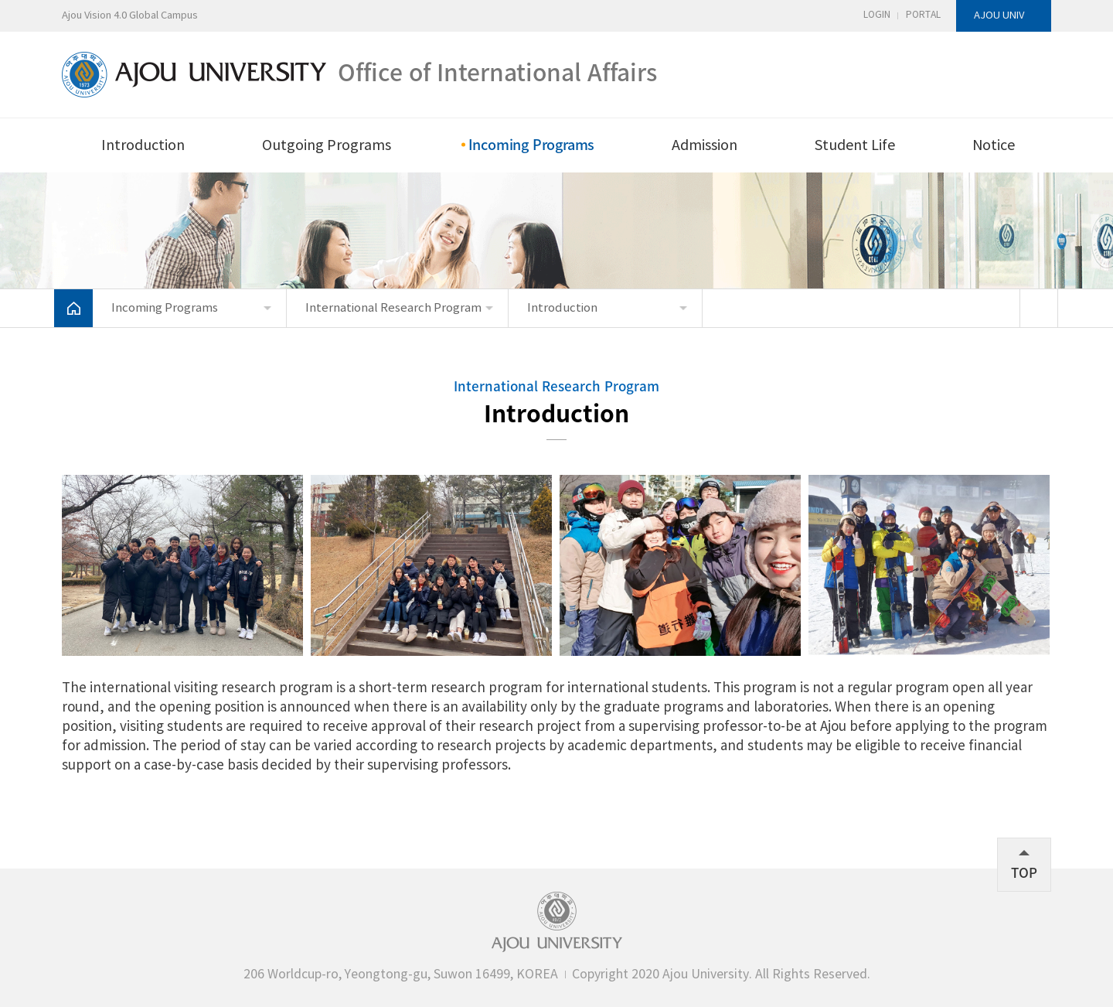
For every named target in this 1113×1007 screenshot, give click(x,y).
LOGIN (876, 15)
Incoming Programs (531, 144)
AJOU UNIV (999, 16)
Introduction (143, 146)
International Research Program (393, 308)
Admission (704, 146)
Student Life (855, 146)
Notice (993, 146)
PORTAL (923, 15)
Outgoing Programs (326, 146)
